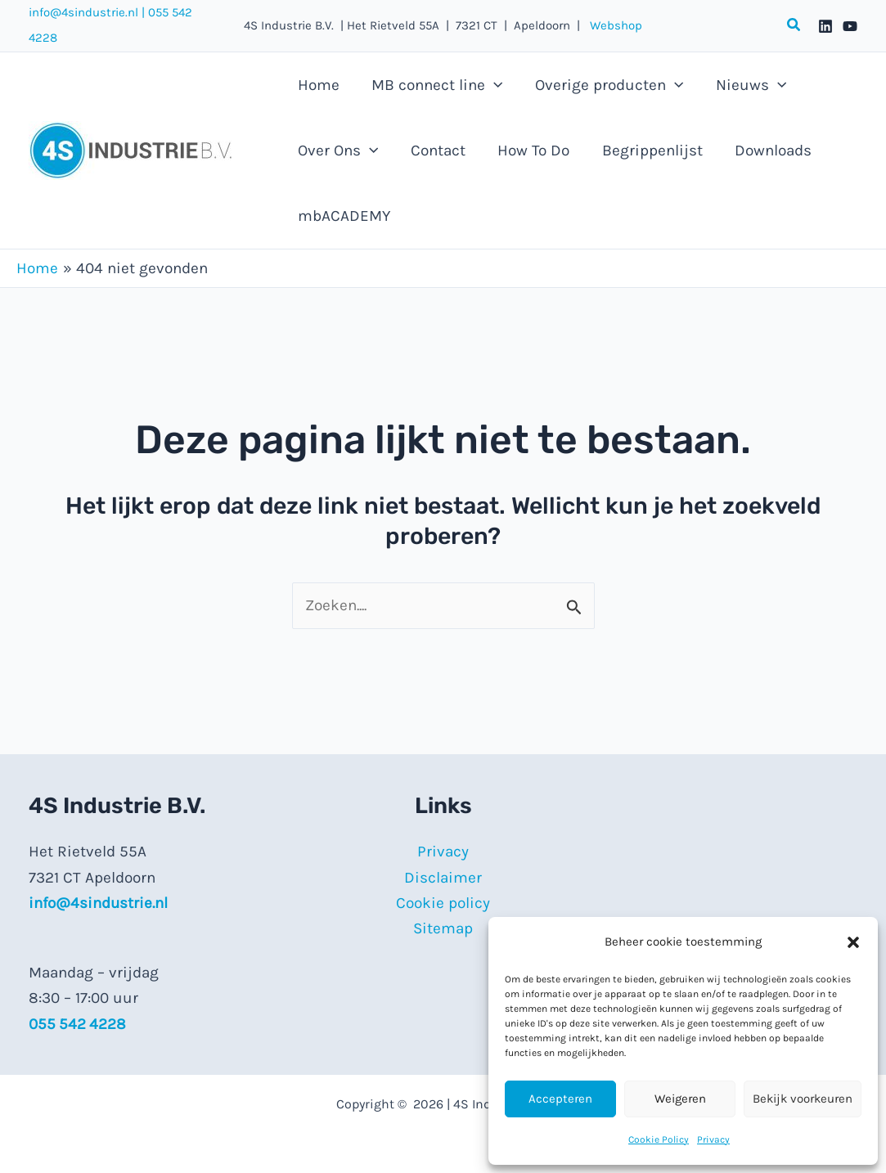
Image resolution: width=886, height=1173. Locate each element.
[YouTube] (850, 26)
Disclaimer (443, 878)
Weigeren (680, 1098)
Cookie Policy (658, 1139)
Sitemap (443, 928)
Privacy (713, 1139)
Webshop (611, 25)
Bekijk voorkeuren (802, 1098)
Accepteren (560, 1098)
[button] (853, 942)
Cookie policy (443, 903)
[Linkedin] (825, 26)
